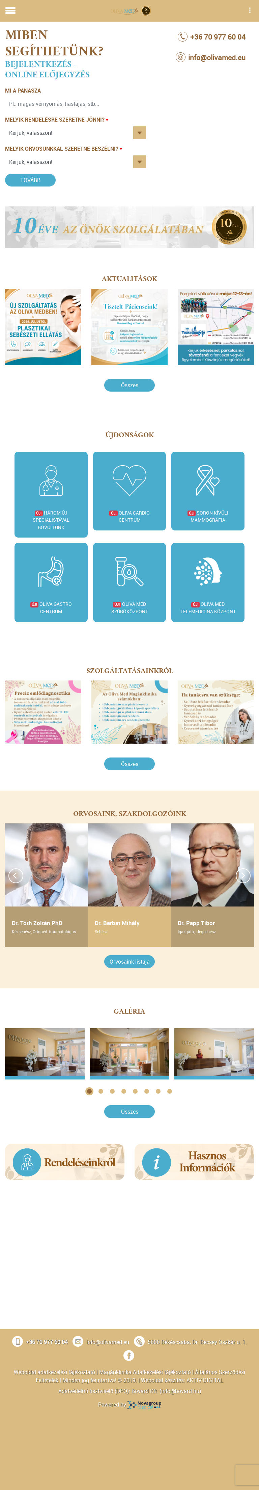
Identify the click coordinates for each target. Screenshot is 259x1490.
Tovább (30, 180)
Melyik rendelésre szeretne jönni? (55, 119)
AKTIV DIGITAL (204, 1380)
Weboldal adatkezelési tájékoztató (54, 1372)
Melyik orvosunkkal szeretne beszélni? (61, 148)
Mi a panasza (23, 90)
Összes (129, 385)
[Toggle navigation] (10, 11)
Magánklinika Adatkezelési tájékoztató (145, 1372)
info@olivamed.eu (107, 1342)
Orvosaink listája (130, 961)
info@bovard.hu (180, 1391)
